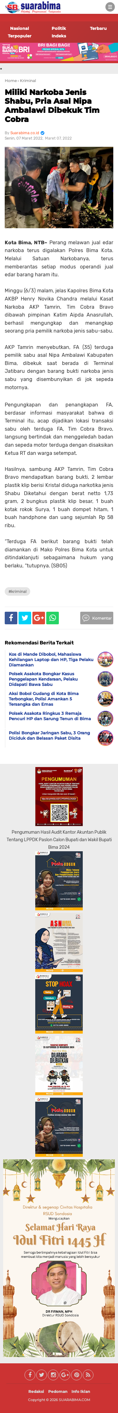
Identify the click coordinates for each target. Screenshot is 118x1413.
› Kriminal (27, 80)
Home (11, 80)
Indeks (59, 35)
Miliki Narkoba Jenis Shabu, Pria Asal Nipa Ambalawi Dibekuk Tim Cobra (52, 106)
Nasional (19, 28)
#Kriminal (17, 591)
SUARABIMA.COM (74, 1400)
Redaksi (36, 1391)
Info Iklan (80, 1391)
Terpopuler (19, 35)
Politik (59, 28)
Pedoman (57, 1391)
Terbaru (98, 28)
